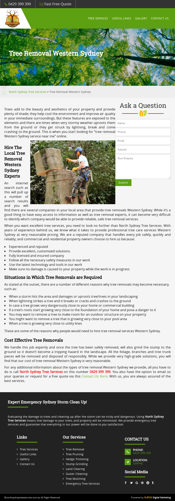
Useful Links (121, 18)
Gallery (141, 18)
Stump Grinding (77, 464)
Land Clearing (75, 469)
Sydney (138, 463)
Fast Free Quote (55, 4)
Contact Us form (95, 376)
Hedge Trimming (77, 459)
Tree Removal (75, 449)
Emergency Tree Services (83, 483)
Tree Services (98, 18)
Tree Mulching (75, 479)
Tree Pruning (74, 454)
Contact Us (160, 18)
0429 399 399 (17, 4)
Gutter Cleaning (77, 474)
